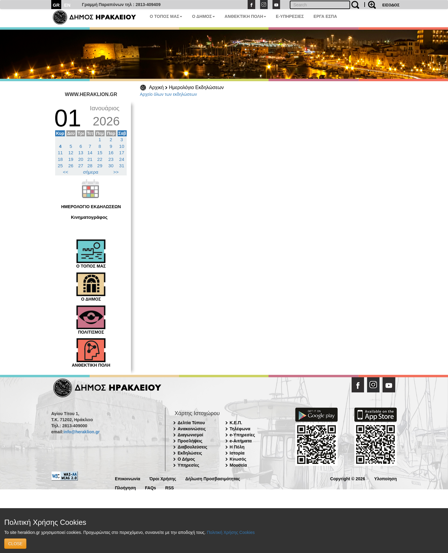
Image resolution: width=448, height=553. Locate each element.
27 (80, 165)
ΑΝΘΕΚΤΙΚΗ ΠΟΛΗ (245, 16)
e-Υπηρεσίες (242, 434)
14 (89, 152)
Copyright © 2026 (347, 478)
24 (121, 159)
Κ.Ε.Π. (236, 422)
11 (60, 152)
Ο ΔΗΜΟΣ (203, 16)
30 (111, 165)
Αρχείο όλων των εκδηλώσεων (168, 94)
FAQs (150, 487)
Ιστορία (237, 453)
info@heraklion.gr (81, 431)
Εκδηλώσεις (190, 453)
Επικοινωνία (127, 478)
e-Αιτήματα (241, 440)
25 (60, 165)
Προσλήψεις (190, 440)
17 (121, 152)
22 (99, 159)
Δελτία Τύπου (191, 422)
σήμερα (90, 172)
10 (121, 146)
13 (80, 152)
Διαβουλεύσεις (192, 447)
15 (99, 152)
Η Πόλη (237, 447)
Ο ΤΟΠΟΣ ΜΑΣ (166, 16)
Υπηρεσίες (188, 465)
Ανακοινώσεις (192, 428)
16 (111, 152)
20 (80, 159)
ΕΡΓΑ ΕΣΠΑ (325, 16)
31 (121, 165)
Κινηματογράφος (89, 217)
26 (70, 165)
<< (66, 172)
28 (89, 165)
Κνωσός (238, 459)
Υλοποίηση (385, 478)
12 (70, 152)
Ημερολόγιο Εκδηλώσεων (196, 87)
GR (56, 5)
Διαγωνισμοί (190, 434)
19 (70, 159)
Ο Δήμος (186, 459)
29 (99, 165)
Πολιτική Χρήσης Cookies (231, 532)
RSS (169, 487)
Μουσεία (238, 465)
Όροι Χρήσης (162, 478)
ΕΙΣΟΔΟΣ (391, 5)
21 (89, 159)
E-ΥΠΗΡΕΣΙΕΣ (290, 16)
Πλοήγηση (125, 487)
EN (67, 5)
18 (60, 159)
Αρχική (156, 87)
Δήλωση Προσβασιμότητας (212, 478)
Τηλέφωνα (240, 428)
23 (111, 159)
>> (116, 172)
